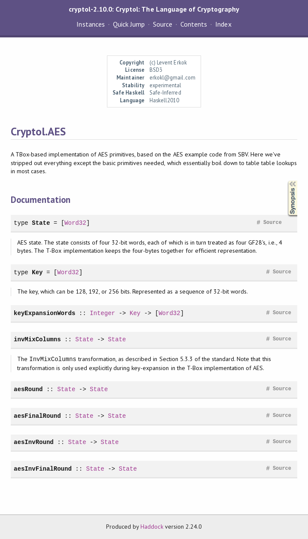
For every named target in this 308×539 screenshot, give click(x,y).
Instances (90, 24)
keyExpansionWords (44, 313)
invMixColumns (37, 339)
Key (37, 272)
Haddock (151, 526)
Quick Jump (129, 24)
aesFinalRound (37, 416)
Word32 (75, 223)
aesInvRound (34, 442)
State (41, 223)
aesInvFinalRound (43, 469)
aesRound (28, 389)
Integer (102, 313)
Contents (193, 24)
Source (162, 24)
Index (223, 24)
